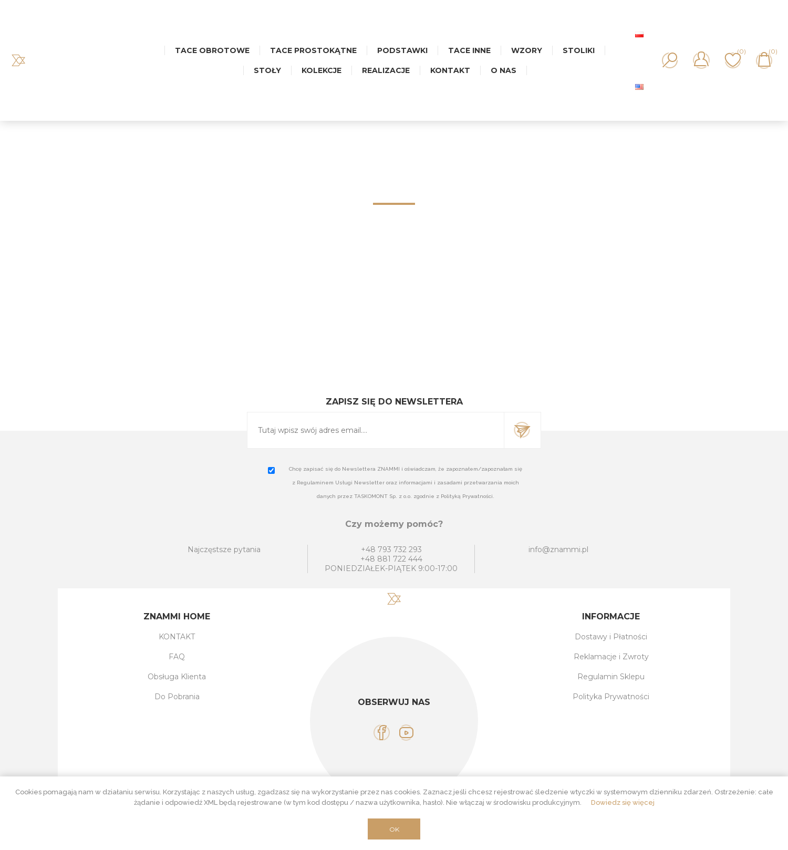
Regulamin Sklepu (611, 676)
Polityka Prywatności (611, 696)
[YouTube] (406, 732)
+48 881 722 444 (391, 559)
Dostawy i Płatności (611, 636)
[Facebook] (381, 732)
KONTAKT (177, 636)
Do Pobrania (177, 696)
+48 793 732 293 (391, 549)
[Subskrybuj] (375, 430)
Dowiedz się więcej (623, 802)
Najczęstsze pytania (224, 549)
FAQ (177, 656)
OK (394, 829)
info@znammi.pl (558, 549)
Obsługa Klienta (177, 676)
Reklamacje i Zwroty (611, 656)
